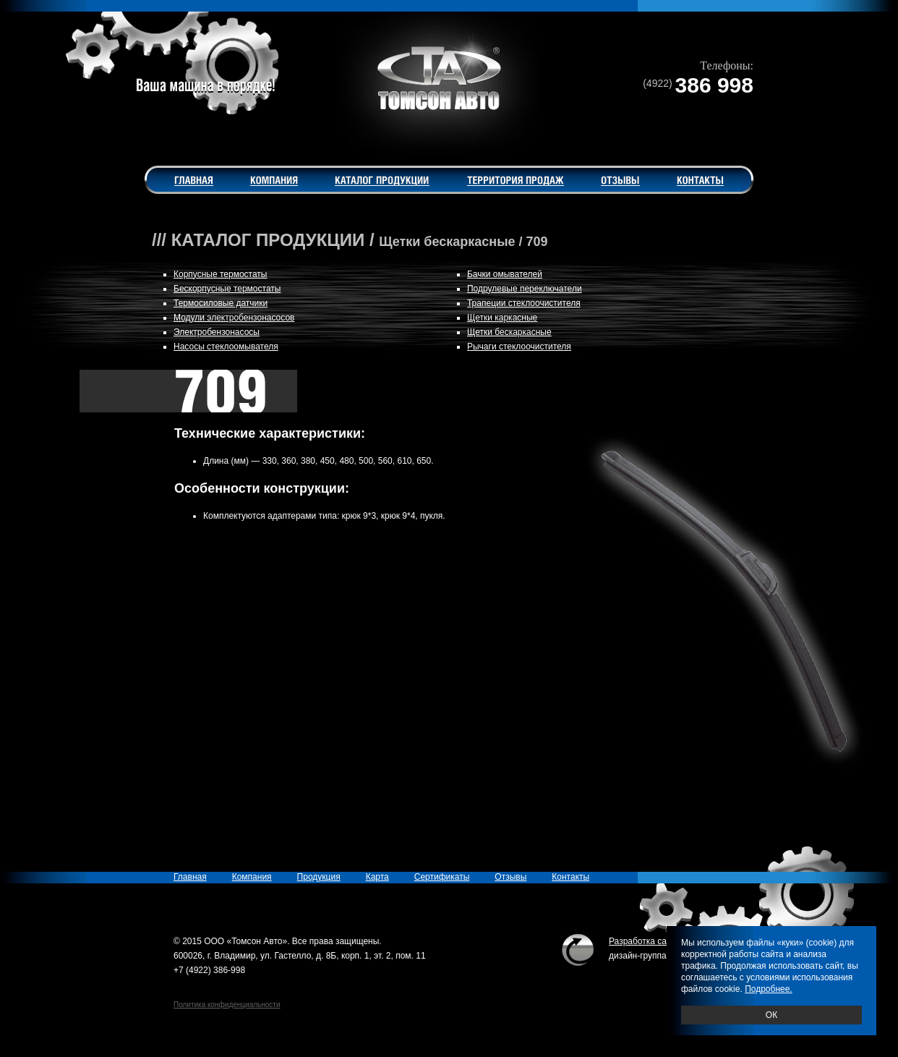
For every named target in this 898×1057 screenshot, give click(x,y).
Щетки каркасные (502, 318)
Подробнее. (768, 989)
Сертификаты (442, 877)
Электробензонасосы (217, 332)
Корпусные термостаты (221, 274)
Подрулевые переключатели (524, 289)
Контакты (570, 877)
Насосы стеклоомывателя (226, 346)
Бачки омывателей (504, 274)
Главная (190, 877)
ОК (771, 1015)
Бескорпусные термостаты (227, 289)
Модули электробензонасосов (234, 318)
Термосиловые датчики (221, 303)
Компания (252, 877)
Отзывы (510, 877)
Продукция (319, 877)
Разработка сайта (644, 941)
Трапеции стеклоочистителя (524, 303)
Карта (377, 877)
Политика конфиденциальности (227, 1005)
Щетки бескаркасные (509, 332)
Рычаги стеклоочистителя (519, 346)
